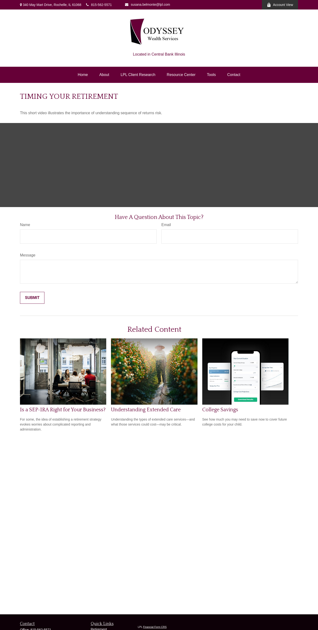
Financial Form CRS (155, 626)
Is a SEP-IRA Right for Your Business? (63, 410)
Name (25, 225)
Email (166, 225)
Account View (280, 5)
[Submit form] (32, 298)
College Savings (220, 410)
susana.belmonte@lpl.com (147, 4)
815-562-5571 (99, 5)
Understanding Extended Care (146, 410)
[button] (83, 75)
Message (27, 255)
